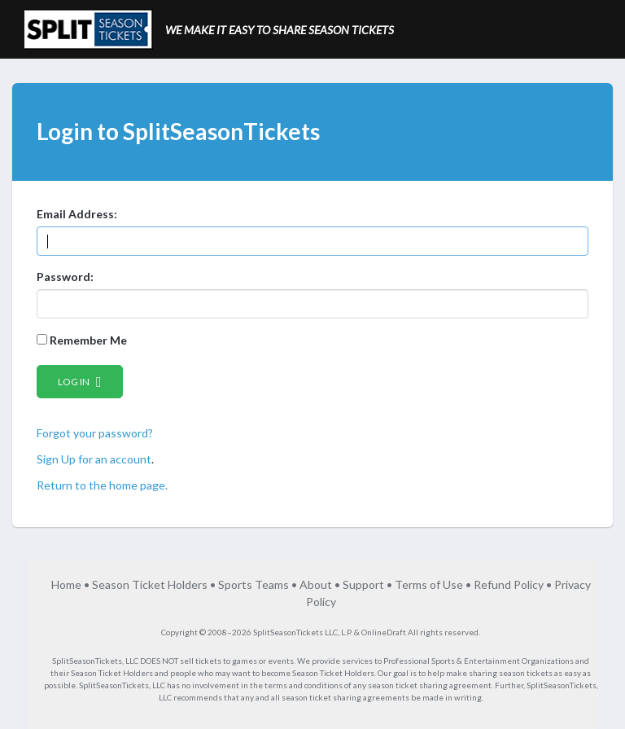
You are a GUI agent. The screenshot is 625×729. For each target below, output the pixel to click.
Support (363, 584)
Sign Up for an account (94, 459)
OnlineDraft (383, 632)
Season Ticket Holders (150, 584)
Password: (65, 276)
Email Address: (77, 214)
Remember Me (82, 340)
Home (66, 584)
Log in (80, 381)
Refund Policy (509, 584)
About (315, 584)
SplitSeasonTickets (87, 660)
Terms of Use (429, 584)
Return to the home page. (102, 485)
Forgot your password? (95, 433)
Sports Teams (253, 584)
